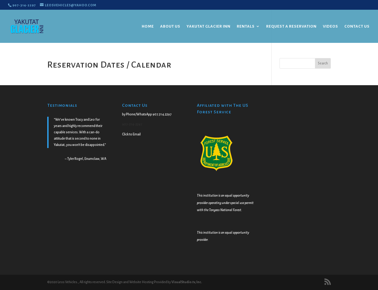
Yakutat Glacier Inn (208, 26)
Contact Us (357, 26)
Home (148, 26)
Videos (330, 26)
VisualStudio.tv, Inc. (186, 282)
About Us (170, 26)
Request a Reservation (291, 26)
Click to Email (131, 134)
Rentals (246, 26)
